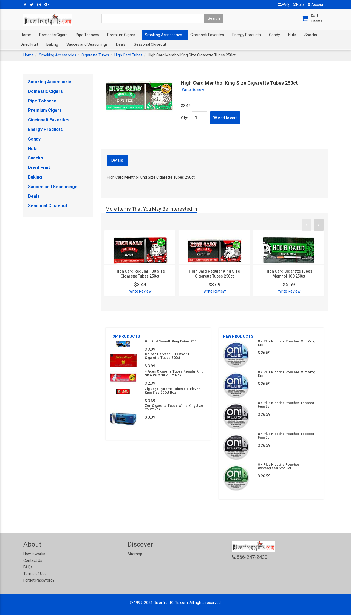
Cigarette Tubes (95, 55)
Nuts (292, 35)
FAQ (283, 4)
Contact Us (32, 560)
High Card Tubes (128, 55)
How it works (34, 554)
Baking (52, 44)
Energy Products (246, 35)
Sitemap (135, 554)
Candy (274, 35)
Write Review (193, 89)
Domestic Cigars (53, 35)
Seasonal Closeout (150, 44)
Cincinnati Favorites (207, 35)
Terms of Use (35, 573)
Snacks (310, 35)
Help (298, 4)
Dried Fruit (29, 44)
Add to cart (225, 118)
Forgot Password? (39, 580)
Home (26, 35)
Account (317, 4)
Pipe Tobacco (87, 35)
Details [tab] (117, 160)
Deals (121, 44)
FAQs (27, 567)
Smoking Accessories (163, 35)
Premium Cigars (121, 35)
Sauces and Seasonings (87, 44)
